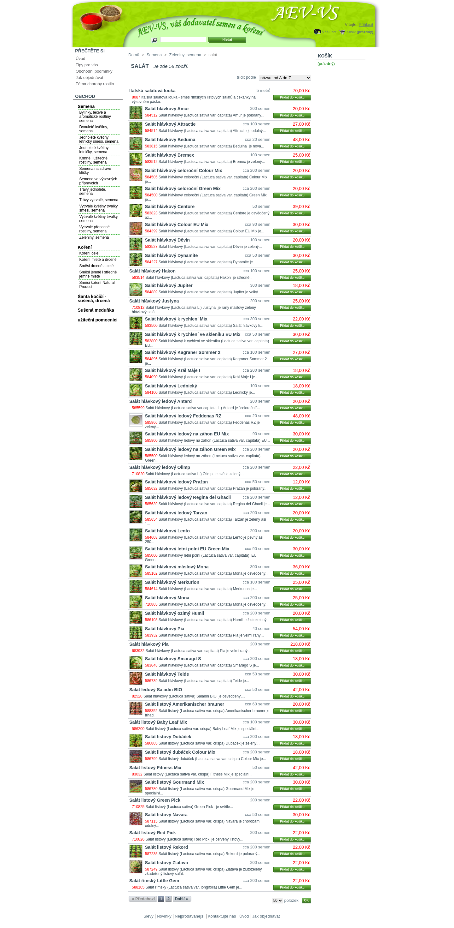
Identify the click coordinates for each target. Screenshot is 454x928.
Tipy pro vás (87, 65)
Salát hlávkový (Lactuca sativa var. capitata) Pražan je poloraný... (213, 488)
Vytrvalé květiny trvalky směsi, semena (98, 208)
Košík (351, 32)
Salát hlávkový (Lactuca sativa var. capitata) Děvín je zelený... (210, 246)
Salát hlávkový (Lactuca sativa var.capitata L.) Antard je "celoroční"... (203, 408)
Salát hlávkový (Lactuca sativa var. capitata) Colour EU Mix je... (212, 231)
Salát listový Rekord (166, 847)
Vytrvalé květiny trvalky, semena (99, 218)
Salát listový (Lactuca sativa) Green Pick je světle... (189, 807)
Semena (86, 106)
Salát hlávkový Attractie (170, 124)
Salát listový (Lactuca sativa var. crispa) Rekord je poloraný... (209, 854)
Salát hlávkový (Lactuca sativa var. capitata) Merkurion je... (208, 589)
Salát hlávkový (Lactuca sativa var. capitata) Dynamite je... (207, 262)
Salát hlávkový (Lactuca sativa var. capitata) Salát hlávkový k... (211, 325)
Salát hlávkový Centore (170, 206)
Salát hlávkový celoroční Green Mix (183, 188)
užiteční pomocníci (98, 319)
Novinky (164, 916)
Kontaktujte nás (222, 916)
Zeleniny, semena (94, 237)
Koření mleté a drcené (98, 259)
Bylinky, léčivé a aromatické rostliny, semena (95, 116)
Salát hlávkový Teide (167, 674)
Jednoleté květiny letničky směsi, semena (99, 139)
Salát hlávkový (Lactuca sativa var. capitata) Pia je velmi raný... (211, 635)
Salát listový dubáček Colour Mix (180, 752)
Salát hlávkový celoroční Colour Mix (183, 170)
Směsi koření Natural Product (97, 284)
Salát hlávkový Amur (167, 108)
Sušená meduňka (96, 310)
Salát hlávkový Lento (167, 530)
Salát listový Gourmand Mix (174, 782)
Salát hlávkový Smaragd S (173, 658)
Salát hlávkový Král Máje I (172, 370)
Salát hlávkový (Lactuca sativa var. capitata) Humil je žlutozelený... (214, 620)
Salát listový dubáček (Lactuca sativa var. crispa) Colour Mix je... (212, 759)
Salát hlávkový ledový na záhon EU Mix (187, 433)
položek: (292, 900)
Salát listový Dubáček (168, 736)
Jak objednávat (89, 77)
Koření (85, 247)
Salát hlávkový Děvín (167, 239)
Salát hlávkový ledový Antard (160, 401)
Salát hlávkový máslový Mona (177, 566)
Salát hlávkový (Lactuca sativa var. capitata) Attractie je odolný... (212, 131)
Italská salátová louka (152, 90)
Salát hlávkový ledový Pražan (176, 481)
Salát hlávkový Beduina (170, 139)
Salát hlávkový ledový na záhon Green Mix (190, 449)
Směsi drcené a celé (96, 266)
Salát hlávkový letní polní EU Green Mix (187, 548)
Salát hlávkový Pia (164, 628)
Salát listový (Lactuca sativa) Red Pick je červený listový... (194, 839)
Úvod (80, 58)
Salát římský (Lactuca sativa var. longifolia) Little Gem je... (194, 887)
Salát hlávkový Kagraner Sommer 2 (182, 352)
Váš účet (329, 32)
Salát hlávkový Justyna (154, 300)
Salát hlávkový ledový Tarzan (176, 512)
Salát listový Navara (166, 814)
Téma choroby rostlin (95, 83)
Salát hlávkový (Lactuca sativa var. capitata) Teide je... (204, 681)
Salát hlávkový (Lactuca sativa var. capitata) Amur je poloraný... (212, 115)
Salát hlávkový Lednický (171, 385)
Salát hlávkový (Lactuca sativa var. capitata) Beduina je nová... (211, 146)
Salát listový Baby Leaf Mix (158, 722)
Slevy (148, 916)
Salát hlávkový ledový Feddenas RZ (183, 415)
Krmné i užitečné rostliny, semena (93, 160)
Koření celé (89, 253)
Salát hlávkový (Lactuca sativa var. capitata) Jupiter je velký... (210, 292)
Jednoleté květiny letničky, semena (94, 150)
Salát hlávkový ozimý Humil (174, 613)
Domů (133, 54)
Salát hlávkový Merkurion (172, 582)
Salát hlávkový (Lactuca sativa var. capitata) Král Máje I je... (208, 377)
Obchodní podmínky (94, 71)
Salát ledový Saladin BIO (155, 689)
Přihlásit (366, 24)
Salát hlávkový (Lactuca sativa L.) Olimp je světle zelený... (195, 474)
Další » (181, 898)
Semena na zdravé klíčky (95, 170)
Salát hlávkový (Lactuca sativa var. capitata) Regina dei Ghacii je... (214, 504)
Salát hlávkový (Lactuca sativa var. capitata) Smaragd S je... (209, 665)
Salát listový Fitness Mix (155, 767)
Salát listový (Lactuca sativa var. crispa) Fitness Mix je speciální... (198, 774)
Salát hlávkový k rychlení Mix (176, 318)
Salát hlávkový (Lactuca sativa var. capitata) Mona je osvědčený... (214, 573)
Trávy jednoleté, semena (92, 191)
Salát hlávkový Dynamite (171, 255)
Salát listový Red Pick (152, 832)
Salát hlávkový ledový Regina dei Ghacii (188, 497)
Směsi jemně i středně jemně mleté (98, 274)
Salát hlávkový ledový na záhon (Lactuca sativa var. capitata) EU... (214, 440)
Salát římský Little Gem (154, 880)
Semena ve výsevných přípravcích (98, 181)
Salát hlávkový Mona (167, 597)
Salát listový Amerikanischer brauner (184, 704)
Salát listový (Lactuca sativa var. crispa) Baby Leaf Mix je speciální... (202, 729)
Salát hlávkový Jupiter (169, 285)
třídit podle (246, 77)
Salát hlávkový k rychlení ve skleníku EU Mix (193, 334)
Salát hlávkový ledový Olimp (159, 467)
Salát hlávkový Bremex (169, 155)
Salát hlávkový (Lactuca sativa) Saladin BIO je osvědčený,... (194, 696)
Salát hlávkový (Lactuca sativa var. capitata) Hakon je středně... (199, 277)
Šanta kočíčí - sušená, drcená (94, 298)
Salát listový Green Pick (154, 800)
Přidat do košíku (292, 97)
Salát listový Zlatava (166, 862)
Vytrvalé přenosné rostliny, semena (94, 229)
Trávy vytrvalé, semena (99, 200)
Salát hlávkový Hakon (152, 270)
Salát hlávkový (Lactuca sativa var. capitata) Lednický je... (207, 392)
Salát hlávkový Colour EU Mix (176, 224)
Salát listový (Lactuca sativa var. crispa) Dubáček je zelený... (209, 743)
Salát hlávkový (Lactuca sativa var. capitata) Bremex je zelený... (212, 161)
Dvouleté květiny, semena (93, 129)
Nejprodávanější (189, 916)
